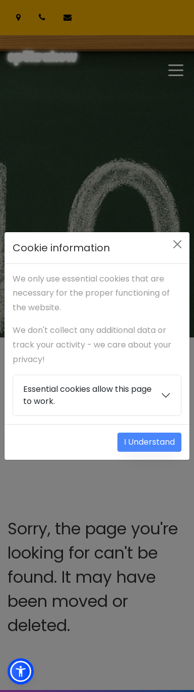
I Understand (149, 442)
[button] (20, 671)
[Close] (177, 244)
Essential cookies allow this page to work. (87, 395)
